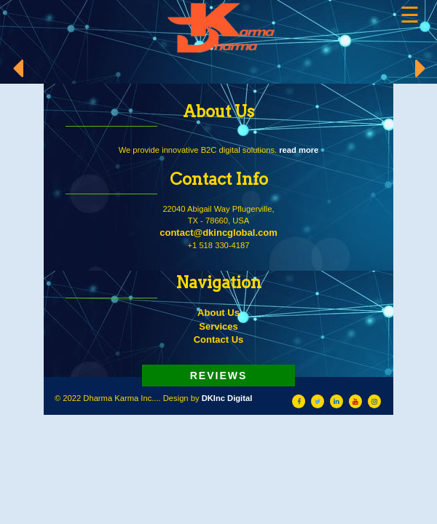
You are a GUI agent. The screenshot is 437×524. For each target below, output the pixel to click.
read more (298, 150)
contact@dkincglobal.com (218, 232)
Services (218, 326)
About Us (218, 312)
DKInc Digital (227, 398)
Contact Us (219, 339)
